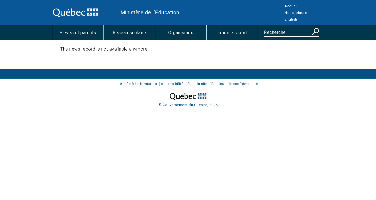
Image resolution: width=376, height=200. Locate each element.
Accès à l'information (138, 84)
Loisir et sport (237, 35)
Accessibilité (172, 84)
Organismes (187, 35)
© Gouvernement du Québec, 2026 (188, 105)
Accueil (291, 6)
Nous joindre (296, 12)
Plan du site (197, 84)
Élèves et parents (81, 35)
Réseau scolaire (134, 35)
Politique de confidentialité (234, 84)
